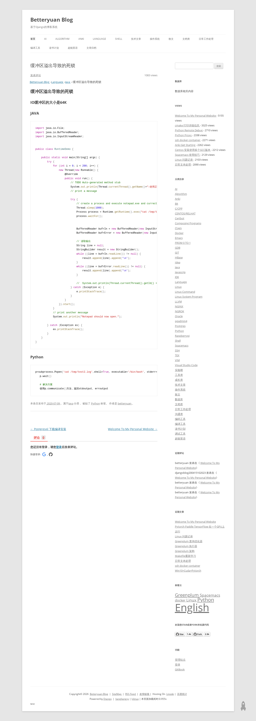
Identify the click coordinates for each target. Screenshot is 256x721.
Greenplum (187, 595)
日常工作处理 (206, 39)
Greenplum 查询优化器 (188, 541)
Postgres (180, 326)
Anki (81, 39)
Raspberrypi (182, 336)
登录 (59, 447)
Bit (176, 203)
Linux (178, 287)
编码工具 (180, 419)
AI (45, 39)
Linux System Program (188, 296)
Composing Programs (188, 223)
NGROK (179, 311)
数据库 (179, 399)
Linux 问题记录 (184, 159)
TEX (177, 355)
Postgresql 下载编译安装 (48, 429)
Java (70, 403)
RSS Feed (130, 694)
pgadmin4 (181, 321)
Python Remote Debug (189, 130)
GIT (177, 252)
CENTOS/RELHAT (185, 213)
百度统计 (182, 694)
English (192, 607)
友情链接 (145, 694)
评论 (40, 437)
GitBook (180, 669)
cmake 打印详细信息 (187, 125)
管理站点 (180, 659)
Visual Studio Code (186, 365)
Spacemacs (181, 345)
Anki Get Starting (185, 145)
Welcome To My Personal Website (132, 429)
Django (107, 699)
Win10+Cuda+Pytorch (188, 570)
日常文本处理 (183, 164)
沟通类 (179, 414)
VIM (177, 360)
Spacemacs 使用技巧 (187, 155)
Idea (177, 262)
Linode (170, 694)
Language (99, 39)
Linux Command (185, 292)
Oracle (179, 316)
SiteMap (117, 694)
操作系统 (155, 39)
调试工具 (180, 433)
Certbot (179, 218)
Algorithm (62, 39)
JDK (177, 277)
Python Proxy (183, 135)
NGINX (179, 306)
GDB (177, 248)
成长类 (179, 380)
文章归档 (91, 48)
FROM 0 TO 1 (183, 243)
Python (95, 403)
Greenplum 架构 (184, 551)
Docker (179, 233)
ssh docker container (188, 140)
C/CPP (178, 208)
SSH (177, 350)
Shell (118, 39)
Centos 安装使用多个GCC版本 (193, 150)
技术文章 (136, 39)
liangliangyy (122, 699)
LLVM (178, 301)
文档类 (186, 39)
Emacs (179, 238)
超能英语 (73, 48)
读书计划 (54, 48)
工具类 (179, 375)
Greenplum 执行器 (186, 546)
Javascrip (180, 272)
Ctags (178, 228)
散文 (171, 39)
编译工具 (35, 48)
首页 (32, 39)
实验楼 (179, 370)
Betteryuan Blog (51, 19)
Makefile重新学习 (185, 556)
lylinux (135, 699)
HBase (179, 257)
